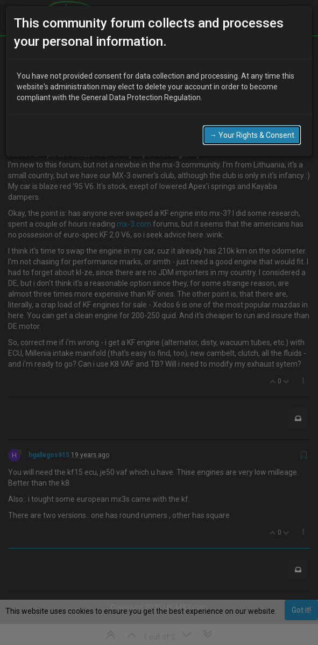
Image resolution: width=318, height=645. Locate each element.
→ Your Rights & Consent (251, 135)
